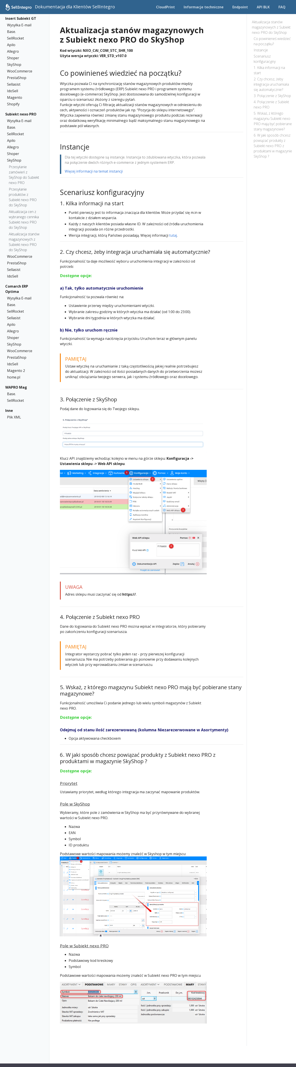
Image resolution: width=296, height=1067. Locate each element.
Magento (14, 97)
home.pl (13, 377)
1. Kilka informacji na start (269, 70)
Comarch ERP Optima (16, 289)
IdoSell (12, 90)
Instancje (261, 50)
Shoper (13, 58)
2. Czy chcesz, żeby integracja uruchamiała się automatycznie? (271, 84)
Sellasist (13, 84)
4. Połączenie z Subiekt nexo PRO (271, 104)
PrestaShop (16, 77)
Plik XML (14, 417)
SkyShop (14, 64)
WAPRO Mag (16, 387)
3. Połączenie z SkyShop (272, 95)
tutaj (173, 235)
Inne (9, 410)
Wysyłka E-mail (19, 25)
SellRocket (15, 38)
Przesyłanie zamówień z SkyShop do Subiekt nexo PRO (24, 174)
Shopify (13, 104)
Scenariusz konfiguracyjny (265, 59)
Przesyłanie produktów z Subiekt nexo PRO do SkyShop (23, 197)
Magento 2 (16, 370)
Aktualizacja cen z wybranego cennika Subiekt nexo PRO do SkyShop (24, 219)
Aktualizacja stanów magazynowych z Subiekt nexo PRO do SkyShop (24, 242)
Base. (11, 31)
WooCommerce (19, 71)
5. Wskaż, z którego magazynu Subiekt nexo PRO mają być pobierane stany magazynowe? (273, 121)
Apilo (11, 44)
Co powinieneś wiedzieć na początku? (272, 41)
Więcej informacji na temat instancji (94, 171)
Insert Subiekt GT (20, 18)
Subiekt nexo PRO (20, 114)
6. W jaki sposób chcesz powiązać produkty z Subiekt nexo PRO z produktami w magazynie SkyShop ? (273, 146)
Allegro (13, 51)
